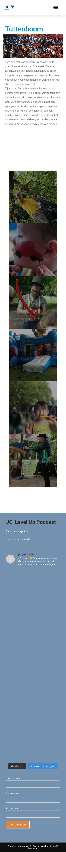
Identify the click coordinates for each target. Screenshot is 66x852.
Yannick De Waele (30, 846)
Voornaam (12, 793)
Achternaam (13, 808)
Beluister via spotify (17, 531)
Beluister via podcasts (18, 539)
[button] (56, 7)
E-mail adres (13, 778)
